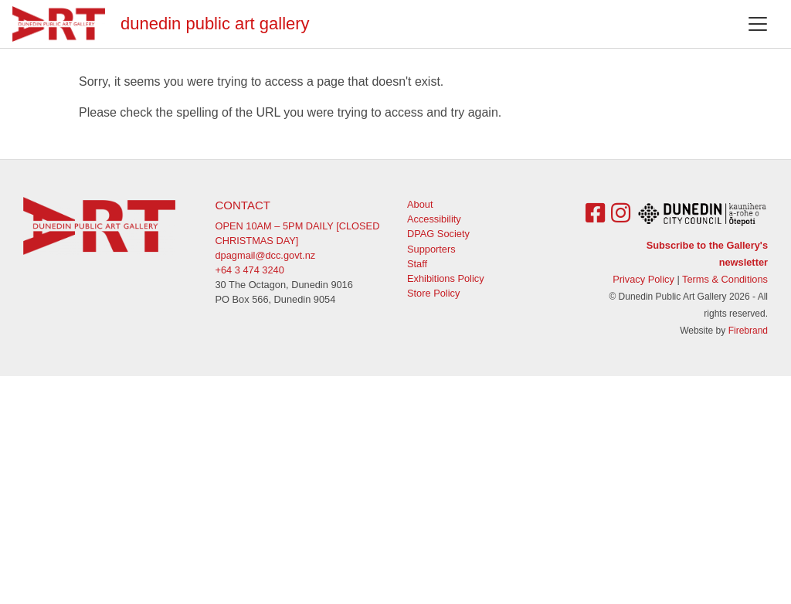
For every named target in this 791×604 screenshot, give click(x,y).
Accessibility (434, 219)
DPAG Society (438, 233)
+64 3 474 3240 (250, 270)
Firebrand (748, 330)
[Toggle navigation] (758, 24)
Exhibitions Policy (445, 278)
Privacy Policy (643, 279)
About (420, 204)
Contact (243, 205)
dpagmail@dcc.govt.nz (266, 255)
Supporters (431, 249)
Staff (417, 264)
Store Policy (433, 293)
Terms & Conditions (725, 279)
